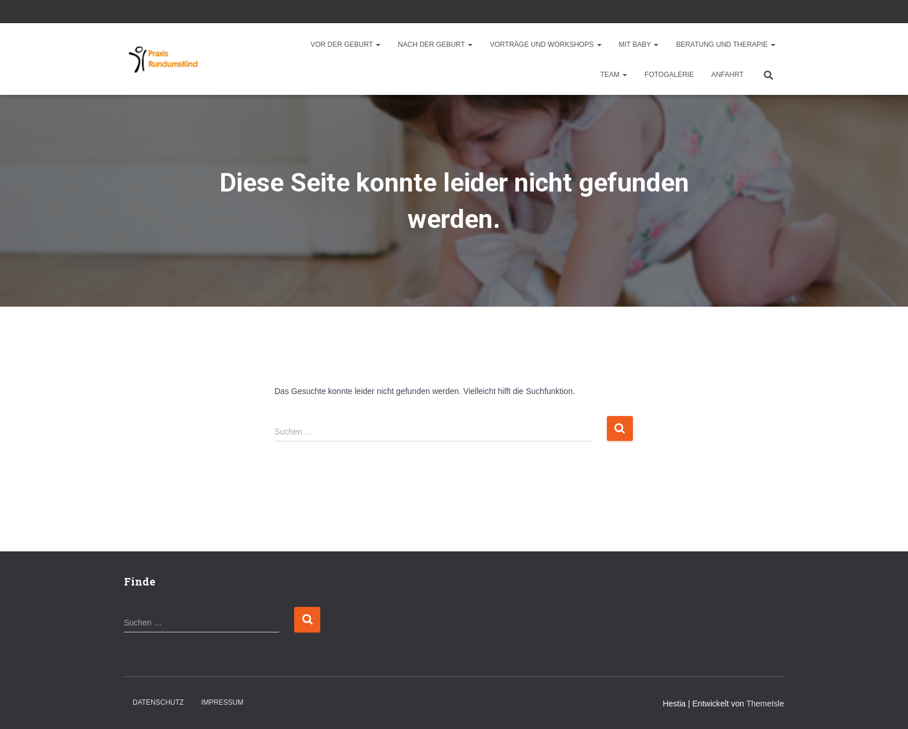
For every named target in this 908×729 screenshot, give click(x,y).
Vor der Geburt (345, 45)
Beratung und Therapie (725, 45)
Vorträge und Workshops (545, 45)
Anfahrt (727, 75)
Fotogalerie (669, 75)
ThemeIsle (765, 703)
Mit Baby (639, 45)
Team (613, 75)
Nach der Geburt (435, 45)
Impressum (222, 702)
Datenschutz (158, 702)
